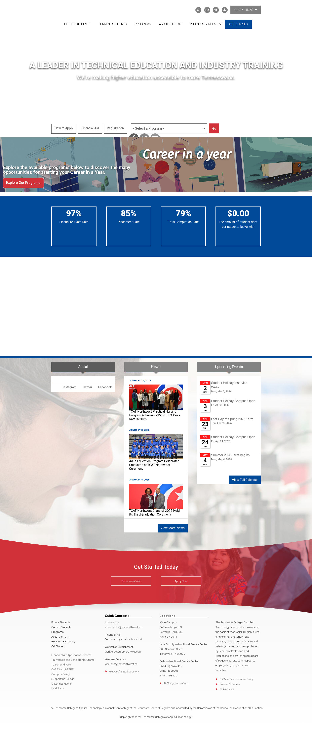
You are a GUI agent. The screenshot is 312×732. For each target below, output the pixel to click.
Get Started (238, 24)
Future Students (77, 24)
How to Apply (64, 128)
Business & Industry (205, 24)
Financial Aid (90, 128)
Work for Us (58, 687)
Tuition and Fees (61, 663)
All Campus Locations (176, 681)
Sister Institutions (61, 682)
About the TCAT (170, 24)
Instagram (69, 386)
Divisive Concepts (229, 682)
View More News (173, 527)
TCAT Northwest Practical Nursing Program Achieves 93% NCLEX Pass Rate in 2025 (154, 414)
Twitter (87, 386)
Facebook (105, 386)
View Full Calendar (245, 478)
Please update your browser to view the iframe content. (229, 423)
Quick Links (245, 10)
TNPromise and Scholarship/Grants (73, 658)
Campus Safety (60, 672)
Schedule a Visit (131, 579)
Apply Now (181, 579)
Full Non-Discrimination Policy (236, 677)
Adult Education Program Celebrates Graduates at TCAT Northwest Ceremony (154, 463)
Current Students (112, 24)
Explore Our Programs (23, 182)
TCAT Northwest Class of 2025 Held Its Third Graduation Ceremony (154, 511)
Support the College (62, 677)
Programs (143, 24)
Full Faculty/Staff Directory (124, 670)
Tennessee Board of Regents (153, 706)
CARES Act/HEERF (62, 668)
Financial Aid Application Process (71, 653)
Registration (115, 128)
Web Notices (226, 687)
